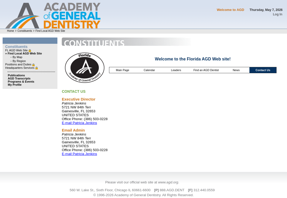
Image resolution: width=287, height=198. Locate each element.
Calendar (149, 70)
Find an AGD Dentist (206, 70)
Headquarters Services (20, 67)
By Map (17, 57)
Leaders (176, 70)
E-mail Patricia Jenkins (79, 123)
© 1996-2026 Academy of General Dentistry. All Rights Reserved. (143, 195)
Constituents (24, 30)
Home (10, 30)
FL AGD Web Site (16, 50)
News (236, 70)
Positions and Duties (18, 64)
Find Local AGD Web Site (50, 30)
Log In (277, 14)
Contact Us (263, 70)
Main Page (122, 70)
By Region (19, 61)
